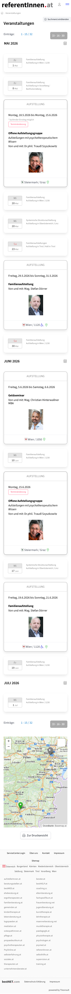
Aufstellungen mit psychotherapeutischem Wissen (33, 140)
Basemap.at (60, 826)
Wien (54, 871)
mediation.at (10, 926)
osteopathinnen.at (12, 931)
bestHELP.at (41, 883)
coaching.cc (41, 888)
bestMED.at (9, 888)
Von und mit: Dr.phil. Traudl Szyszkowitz (32, 146)
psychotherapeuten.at (14, 945)
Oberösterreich (62, 866)
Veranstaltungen (13, 13)
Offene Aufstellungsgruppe (25, 133)
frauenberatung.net (45, 902)
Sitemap (35, 860)
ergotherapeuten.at (13, 897)
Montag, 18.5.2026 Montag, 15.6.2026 (32, 119)
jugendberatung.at (45, 907)
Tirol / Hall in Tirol (47, 246)
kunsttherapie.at (44, 912)
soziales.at (9, 959)
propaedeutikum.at (13, 940)
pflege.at (8, 935)
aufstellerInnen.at (12, 879)
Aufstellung (31, 62)
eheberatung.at (11, 893)
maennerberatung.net (46, 921)
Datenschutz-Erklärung (34, 981)
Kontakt (46, 853)
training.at (41, 964)
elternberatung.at (44, 893)
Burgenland (22, 866)
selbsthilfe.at (42, 954)
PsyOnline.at (10, 949)
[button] (67, 4)
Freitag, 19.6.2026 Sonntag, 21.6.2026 (33, 598)
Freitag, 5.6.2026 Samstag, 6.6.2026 (31, 387)
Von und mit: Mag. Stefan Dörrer (27, 289)
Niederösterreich (45, 866)
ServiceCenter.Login (16, 853)
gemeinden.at (10, 907)
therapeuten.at (11, 964)
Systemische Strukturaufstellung (41, 220)
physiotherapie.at (44, 935)
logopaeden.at (11, 921)
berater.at (40, 879)
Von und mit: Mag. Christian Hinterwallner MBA (33, 401)
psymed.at (41, 945)
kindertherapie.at (12, 912)
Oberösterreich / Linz (48, 223)
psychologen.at (43, 940)
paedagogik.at (42, 931)
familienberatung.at (13, 902)
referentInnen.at (43, 949)
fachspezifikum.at (44, 897)
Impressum (59, 853)
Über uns (34, 853)
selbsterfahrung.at (12, 954)
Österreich (8, 866)
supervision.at (42, 959)
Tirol (37, 871)
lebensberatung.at (12, 916)
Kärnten (33, 866)
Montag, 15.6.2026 (19, 489)
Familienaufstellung (35, 59)
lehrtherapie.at (43, 916)
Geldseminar (16, 395)
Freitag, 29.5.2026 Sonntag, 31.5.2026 (33, 276)
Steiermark (29, 871)
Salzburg (18, 871)
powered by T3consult (59, 990)
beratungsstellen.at (13, 883)
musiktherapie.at (44, 926)
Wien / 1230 (44, 62)
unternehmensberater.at (15, 968)
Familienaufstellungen (36, 243)
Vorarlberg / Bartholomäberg (38, 87)
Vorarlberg (46, 871)
